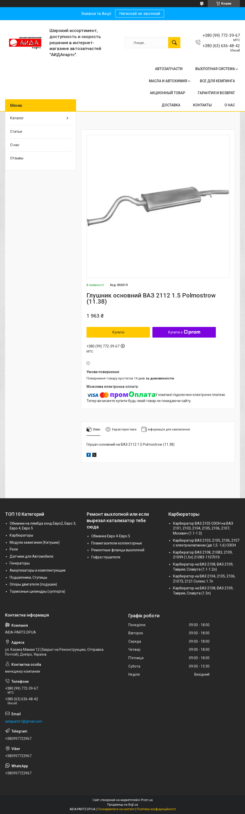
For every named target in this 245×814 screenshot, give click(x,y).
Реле (14, 549)
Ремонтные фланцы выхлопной (117, 550)
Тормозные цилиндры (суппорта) (37, 591)
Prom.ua (147, 800)
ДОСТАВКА (171, 105)
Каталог (17, 118)
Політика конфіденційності (156, 809)
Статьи (16, 131)
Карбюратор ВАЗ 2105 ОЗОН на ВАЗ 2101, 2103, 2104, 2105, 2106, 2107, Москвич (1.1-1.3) (203, 528)
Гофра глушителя (105, 557)
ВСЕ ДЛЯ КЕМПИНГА (217, 81)
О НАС (229, 105)
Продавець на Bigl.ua (122, 804)
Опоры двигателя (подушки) (33, 584)
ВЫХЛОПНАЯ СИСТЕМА (215, 69)
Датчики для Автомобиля (31, 556)
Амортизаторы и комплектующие (38, 570)
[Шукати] (174, 42)
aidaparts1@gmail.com (23, 721)
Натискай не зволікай (139, 13)
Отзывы (16, 158)
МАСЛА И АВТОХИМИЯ (168, 81)
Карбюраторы (21, 535)
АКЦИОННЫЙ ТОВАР (167, 93)
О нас (14, 145)
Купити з (184, 332)
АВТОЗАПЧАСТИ (169, 69)
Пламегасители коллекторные (116, 543)
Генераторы (20, 563)
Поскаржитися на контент (116, 809)
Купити (118, 332)
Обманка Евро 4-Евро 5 (110, 536)
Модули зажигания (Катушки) (35, 542)
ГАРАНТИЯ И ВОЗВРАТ (216, 93)
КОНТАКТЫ (202, 105)
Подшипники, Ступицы (28, 577)
